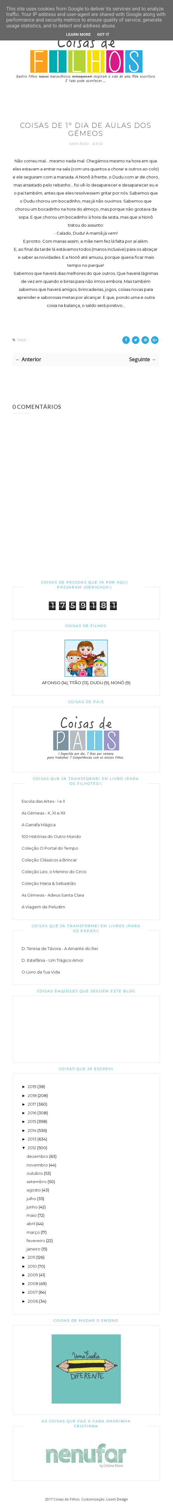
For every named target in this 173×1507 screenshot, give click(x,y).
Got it (103, 34)
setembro (37, 1181)
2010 (32, 1266)
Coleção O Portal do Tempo (50, 848)
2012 (32, 1147)
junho (32, 1206)
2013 (32, 1139)
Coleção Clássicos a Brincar (49, 859)
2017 (32, 1104)
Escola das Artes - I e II (43, 801)
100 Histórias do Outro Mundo (51, 836)
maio (32, 1215)
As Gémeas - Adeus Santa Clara (53, 895)
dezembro (37, 1156)
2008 (33, 1283)
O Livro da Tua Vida (41, 971)
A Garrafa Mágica (39, 824)
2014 (32, 1130)
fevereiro (36, 1240)
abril (31, 1223)
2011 (31, 1257)
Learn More (78, 34)
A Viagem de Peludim (43, 906)
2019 (32, 1086)
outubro (35, 1173)
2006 (33, 1301)
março (33, 1232)
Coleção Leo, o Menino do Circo (54, 871)
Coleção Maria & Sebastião (49, 883)
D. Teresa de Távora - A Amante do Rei (60, 948)
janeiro (33, 1248)
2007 (33, 1292)
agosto (34, 1189)
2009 (33, 1274)
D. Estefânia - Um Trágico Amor (52, 960)
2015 (32, 1121)
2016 (32, 1112)
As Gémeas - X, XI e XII (43, 812)
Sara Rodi (79, 144)
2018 (32, 1095)
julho (31, 1198)
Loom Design (117, 1499)
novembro (37, 1164)
